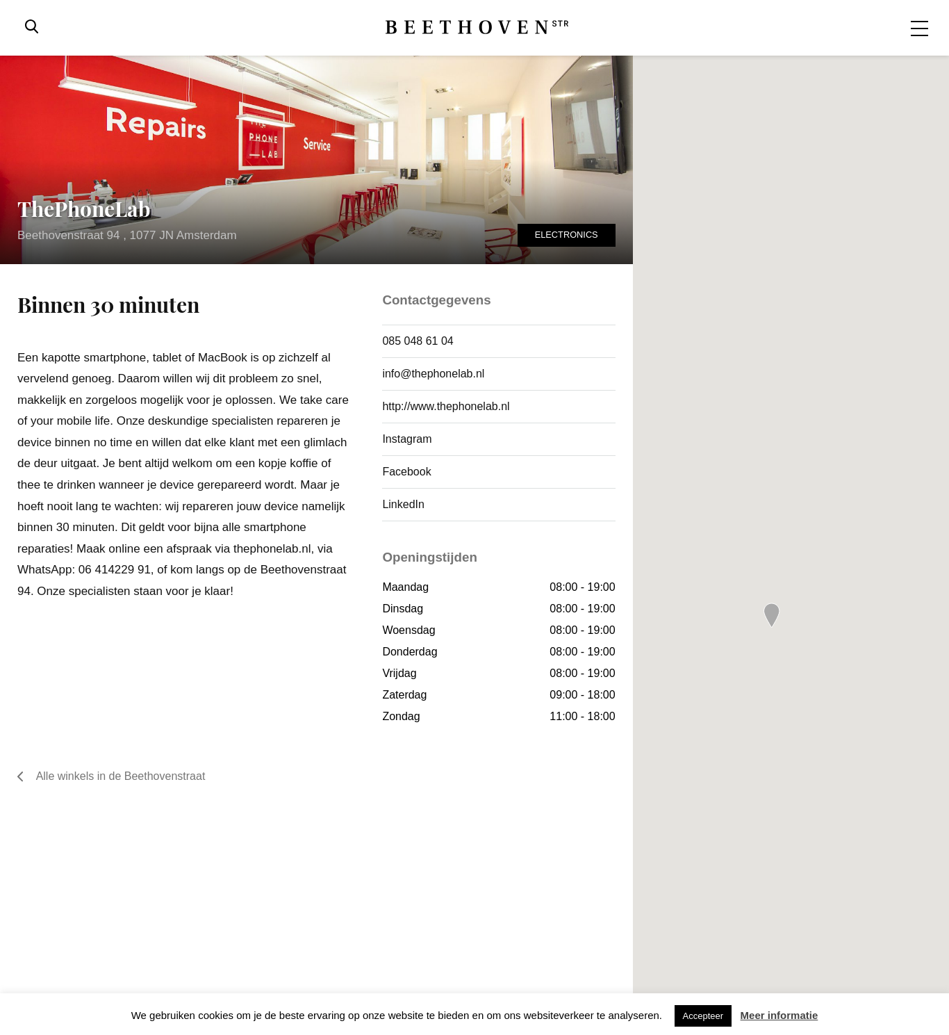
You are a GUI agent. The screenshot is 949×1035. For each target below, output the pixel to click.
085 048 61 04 (417, 341)
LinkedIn (403, 504)
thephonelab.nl (272, 548)
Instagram (406, 439)
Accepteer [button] (703, 1016)
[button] (772, 615)
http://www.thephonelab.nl (445, 406)
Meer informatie (779, 1015)
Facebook (406, 472)
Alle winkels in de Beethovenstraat (111, 776)
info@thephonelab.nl (433, 374)
